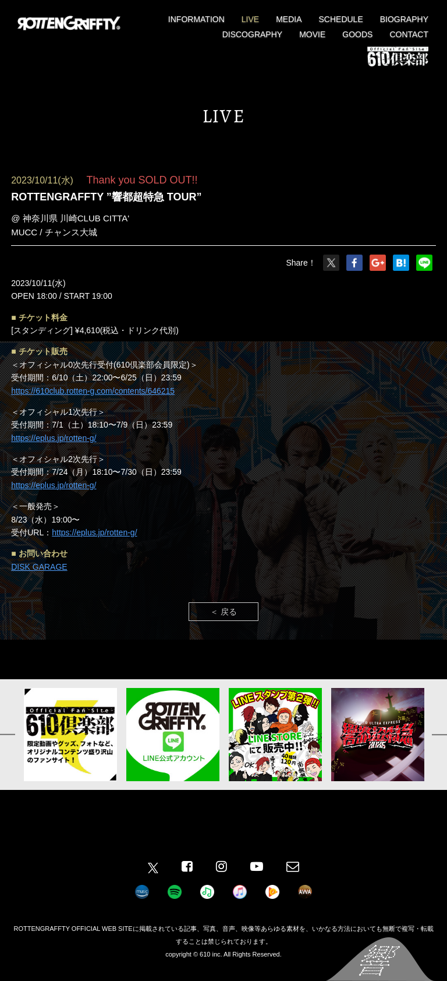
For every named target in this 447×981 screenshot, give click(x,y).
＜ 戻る (223, 611)
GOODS (357, 34)
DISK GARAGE (39, 566)
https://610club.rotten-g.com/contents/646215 (93, 391)
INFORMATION (196, 19)
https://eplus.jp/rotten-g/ (53, 438)
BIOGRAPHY (404, 19)
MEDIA (288, 19)
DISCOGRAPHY (252, 34)
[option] (70, 734)
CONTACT (408, 34)
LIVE (250, 19)
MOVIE (312, 34)
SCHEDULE (341, 19)
